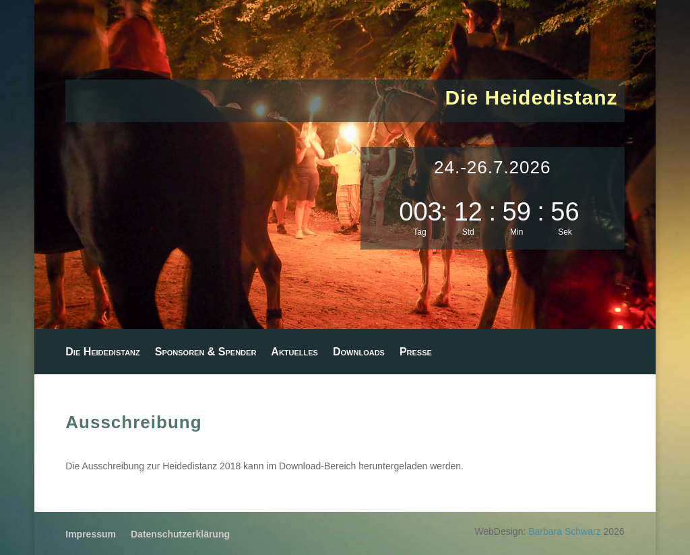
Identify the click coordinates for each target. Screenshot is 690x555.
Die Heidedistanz (102, 352)
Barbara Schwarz (564, 531)
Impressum (90, 534)
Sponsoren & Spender (206, 352)
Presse (416, 352)
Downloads (359, 352)
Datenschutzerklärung (180, 534)
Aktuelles (294, 352)
